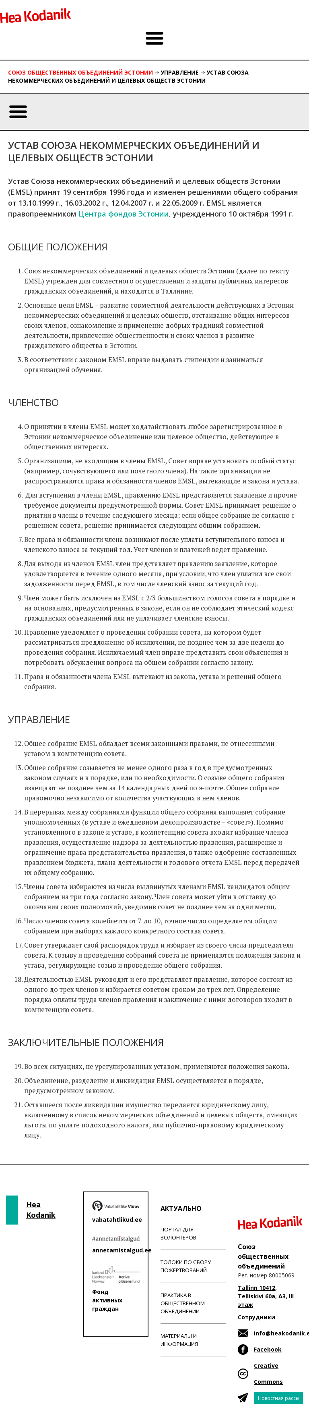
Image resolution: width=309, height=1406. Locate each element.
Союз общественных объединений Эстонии (80, 72)
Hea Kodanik (41, 1210)
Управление (180, 72)
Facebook (268, 1349)
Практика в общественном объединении (183, 1303)
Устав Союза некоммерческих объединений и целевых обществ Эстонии (128, 76)
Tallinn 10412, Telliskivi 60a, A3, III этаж (266, 1296)
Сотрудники (256, 1317)
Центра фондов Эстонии (123, 214)
